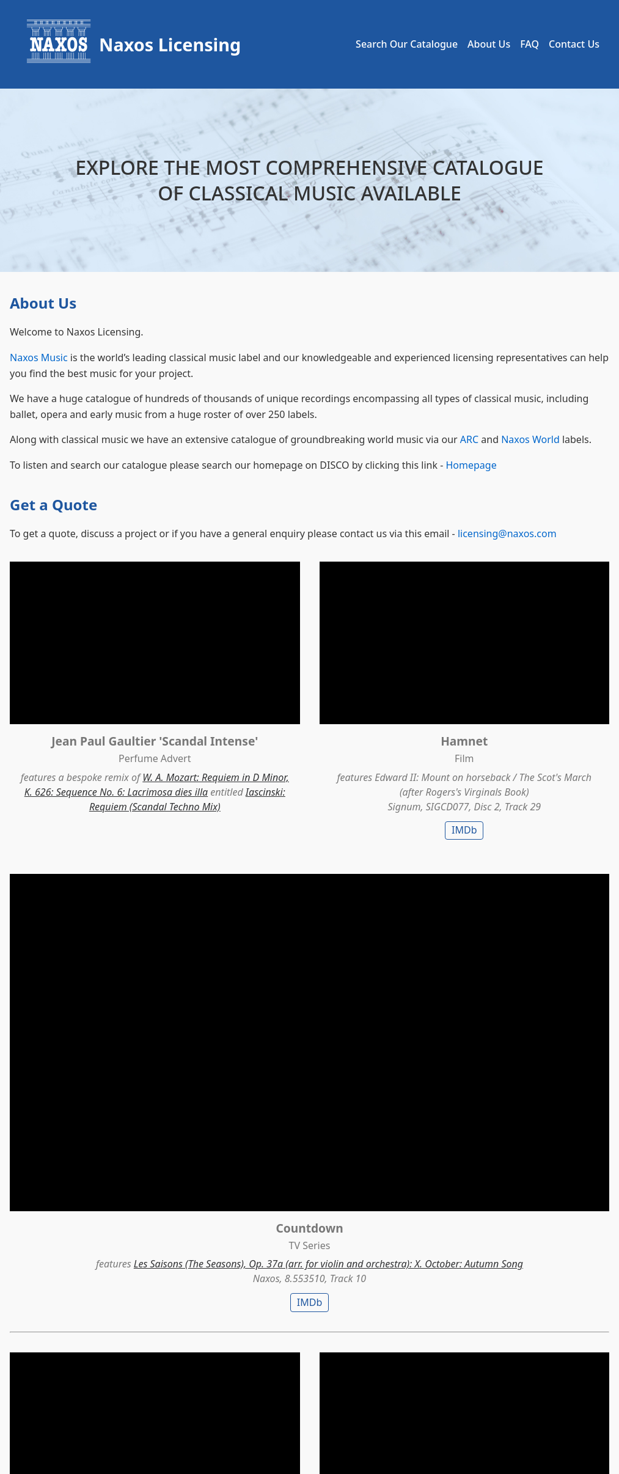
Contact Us (574, 44)
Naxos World (530, 439)
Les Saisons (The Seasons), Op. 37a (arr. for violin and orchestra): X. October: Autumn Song (516, 734)
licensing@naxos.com (507, 533)
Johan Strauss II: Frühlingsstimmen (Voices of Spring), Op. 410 (103, 1009)
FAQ (529, 44)
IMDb (309, 786)
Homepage (470, 465)
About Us (488, 44)
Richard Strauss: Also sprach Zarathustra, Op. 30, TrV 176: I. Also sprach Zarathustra (517, 1009)
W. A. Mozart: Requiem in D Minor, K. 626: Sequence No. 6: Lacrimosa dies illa (103, 748)
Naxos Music (39, 357)
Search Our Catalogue (407, 44)
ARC (469, 439)
